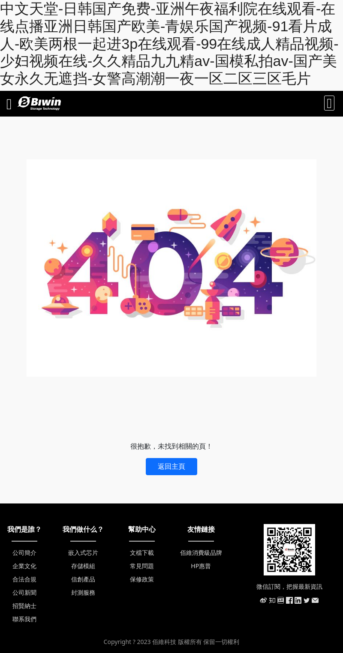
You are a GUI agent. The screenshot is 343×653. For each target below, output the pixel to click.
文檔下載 (142, 552)
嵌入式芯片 (83, 552)
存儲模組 (83, 566)
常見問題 (142, 566)
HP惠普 (201, 566)
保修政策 (142, 579)
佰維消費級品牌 (201, 552)
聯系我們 (24, 619)
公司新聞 (24, 592)
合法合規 (24, 579)
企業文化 (24, 566)
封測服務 (83, 592)
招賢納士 (24, 606)
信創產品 (83, 579)
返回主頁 (171, 466)
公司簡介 (24, 552)
